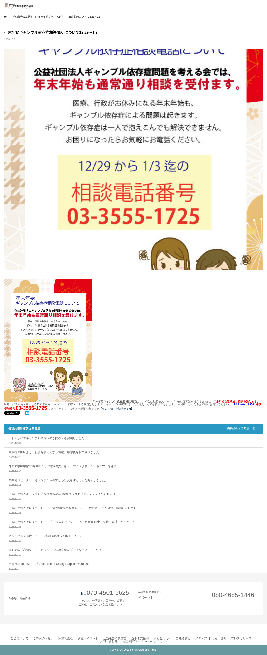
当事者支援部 (140, 638)
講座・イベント (88, 638)
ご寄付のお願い (43, 638)
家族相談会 (65, 638)
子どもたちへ (162, 638)
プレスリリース (241, 638)
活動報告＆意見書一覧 (241, 428)
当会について (19, 638)
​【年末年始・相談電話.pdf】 (116, 408)
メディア (201, 638)
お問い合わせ (108, 641)
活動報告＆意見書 (114, 638)
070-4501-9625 (108, 592)
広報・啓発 (219, 638)
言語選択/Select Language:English (144, 641)
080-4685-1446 (233, 594)
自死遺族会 (183, 638)
